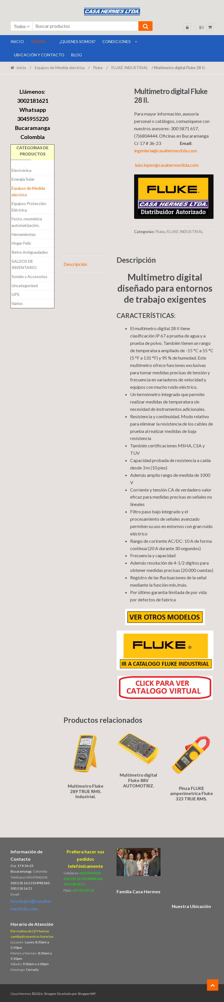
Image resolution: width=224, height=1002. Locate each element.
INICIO (17, 41)
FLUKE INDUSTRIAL (129, 67)
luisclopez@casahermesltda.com (166, 165)
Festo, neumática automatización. (27, 222)
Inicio (21, 67)
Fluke (98, 67)
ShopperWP (86, 992)
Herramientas (24, 234)
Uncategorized (25, 285)
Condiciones (116, 41)
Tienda (38, 41)
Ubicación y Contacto (39, 54)
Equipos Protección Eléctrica (29, 206)
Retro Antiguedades (30, 252)
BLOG (76, 54)
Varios (17, 303)
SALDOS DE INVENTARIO (24, 264)
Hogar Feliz (21, 243)
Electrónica (21, 170)
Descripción (75, 264)
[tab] (86, 264)
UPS (15, 294)
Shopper (50, 992)
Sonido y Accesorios (29, 276)
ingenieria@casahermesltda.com (165, 150)
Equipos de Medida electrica (59, 67)
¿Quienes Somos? (77, 41)
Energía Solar (23, 179)
